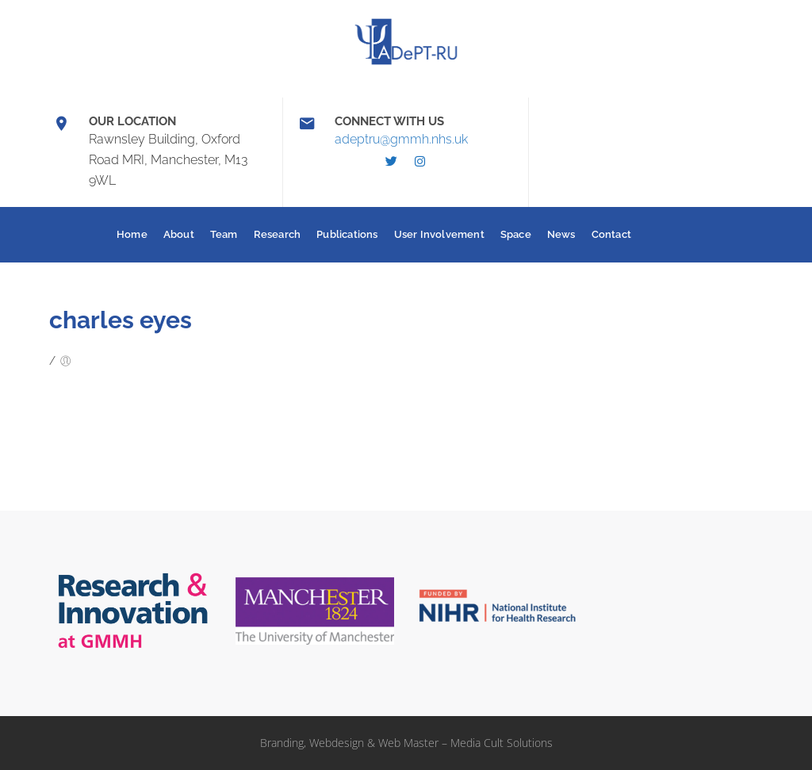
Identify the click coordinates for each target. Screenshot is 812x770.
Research (277, 234)
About (178, 234)
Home (132, 234)
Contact (611, 234)
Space (515, 234)
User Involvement (439, 234)
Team (224, 234)
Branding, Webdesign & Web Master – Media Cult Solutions (406, 742)
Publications (346, 234)
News (561, 234)
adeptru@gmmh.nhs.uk (401, 139)
